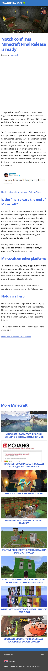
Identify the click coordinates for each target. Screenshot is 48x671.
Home (42, 655)
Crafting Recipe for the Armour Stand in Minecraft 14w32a (24, 551)
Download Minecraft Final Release (16, 336)
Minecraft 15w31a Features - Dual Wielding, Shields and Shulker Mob (24, 435)
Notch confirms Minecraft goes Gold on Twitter (21, 192)
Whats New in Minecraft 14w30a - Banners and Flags (24, 610)
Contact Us (20, 667)
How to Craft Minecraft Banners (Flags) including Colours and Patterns (24, 581)
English (12, 661)
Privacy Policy (31, 667)
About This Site (9, 667)
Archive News (8, 655)
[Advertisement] (24, 84)
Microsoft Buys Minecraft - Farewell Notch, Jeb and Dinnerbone (24, 465)
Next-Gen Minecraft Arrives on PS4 (24, 493)
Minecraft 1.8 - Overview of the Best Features (24, 522)
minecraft (14, 55)
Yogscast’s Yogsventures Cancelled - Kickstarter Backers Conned (24, 640)
